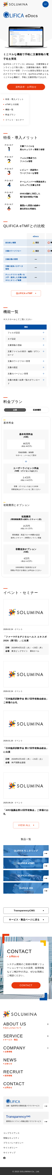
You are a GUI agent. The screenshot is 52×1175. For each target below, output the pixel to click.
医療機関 (37, 410)
